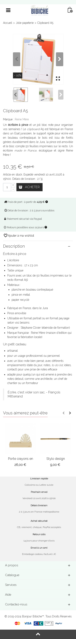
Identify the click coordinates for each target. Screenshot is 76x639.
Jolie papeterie (25, 22)
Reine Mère (22, 119)
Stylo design (55, 459)
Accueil (7, 22)
